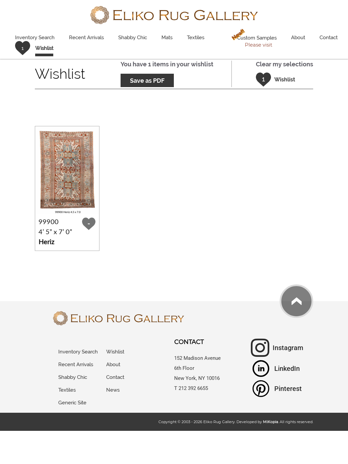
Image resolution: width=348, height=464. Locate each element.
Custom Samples (253, 39)
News (113, 390)
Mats (166, 38)
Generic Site (72, 403)
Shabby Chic (132, 38)
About (298, 38)
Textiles (195, 38)
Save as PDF (147, 80)
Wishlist (115, 352)
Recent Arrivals (86, 38)
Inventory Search (35, 38)
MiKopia (270, 421)
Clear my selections (284, 64)
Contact (329, 38)
